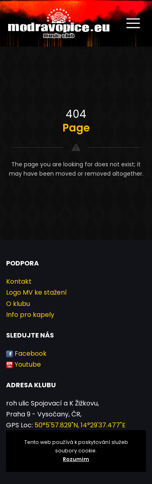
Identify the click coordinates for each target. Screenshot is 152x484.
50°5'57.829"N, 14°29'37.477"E (80, 425)
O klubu (18, 303)
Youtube (28, 364)
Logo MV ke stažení (36, 292)
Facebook (31, 353)
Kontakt (19, 281)
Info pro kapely (30, 314)
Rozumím (76, 459)
